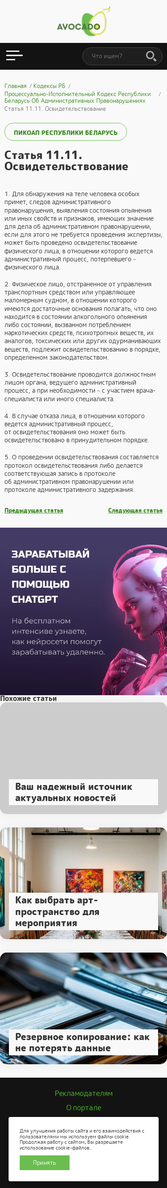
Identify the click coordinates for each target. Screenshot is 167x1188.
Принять (44, 1163)
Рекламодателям (84, 1093)
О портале (83, 1108)
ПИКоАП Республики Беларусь (66, 132)
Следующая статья (135, 510)
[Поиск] (151, 57)
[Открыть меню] (14, 56)
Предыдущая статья (33, 510)
